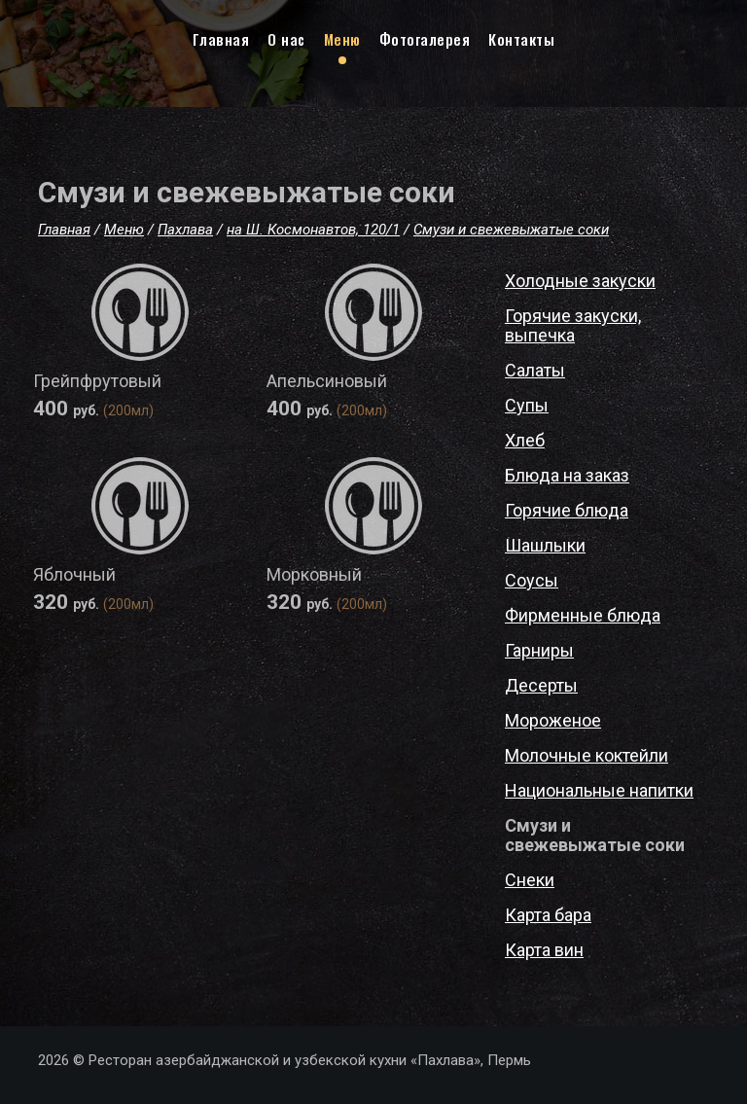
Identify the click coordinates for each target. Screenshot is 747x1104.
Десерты (541, 685)
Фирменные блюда (582, 615)
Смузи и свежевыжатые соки (595, 835)
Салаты (535, 370)
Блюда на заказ (567, 475)
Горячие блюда (566, 510)
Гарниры (539, 650)
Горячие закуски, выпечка (573, 325)
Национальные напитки (599, 790)
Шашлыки (545, 545)
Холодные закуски (580, 280)
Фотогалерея (425, 39)
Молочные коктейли (586, 755)
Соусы (531, 580)
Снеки (529, 880)
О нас (286, 39)
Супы (527, 405)
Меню (342, 39)
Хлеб (525, 440)
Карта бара (548, 915)
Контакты (521, 39)
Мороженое (553, 720)
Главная (221, 39)
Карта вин (544, 950)
